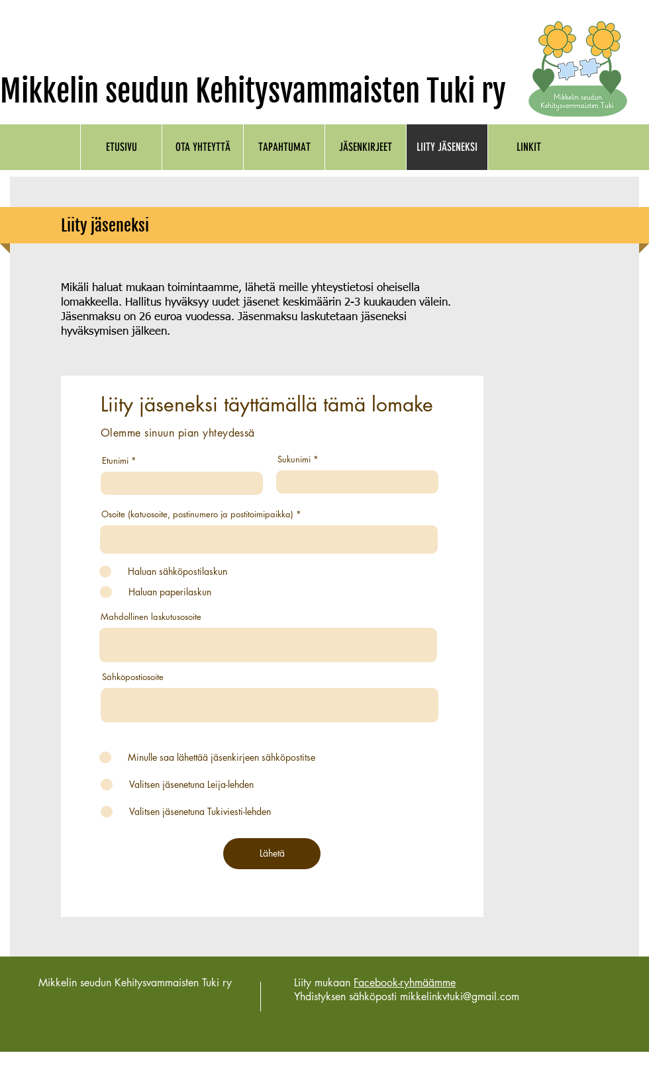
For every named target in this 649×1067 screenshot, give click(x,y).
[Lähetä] (272, 853)
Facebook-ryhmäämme (405, 983)
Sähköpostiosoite (133, 677)
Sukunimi (294, 459)
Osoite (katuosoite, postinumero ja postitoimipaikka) (197, 514)
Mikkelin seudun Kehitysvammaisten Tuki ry (253, 91)
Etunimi (115, 460)
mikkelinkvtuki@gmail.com (459, 996)
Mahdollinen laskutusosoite (151, 617)
